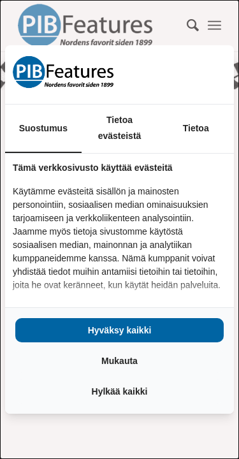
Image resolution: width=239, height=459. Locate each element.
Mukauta (119, 361)
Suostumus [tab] (43, 128)
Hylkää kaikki (120, 391)
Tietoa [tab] (196, 128)
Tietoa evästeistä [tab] (119, 128)
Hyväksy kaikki (120, 330)
